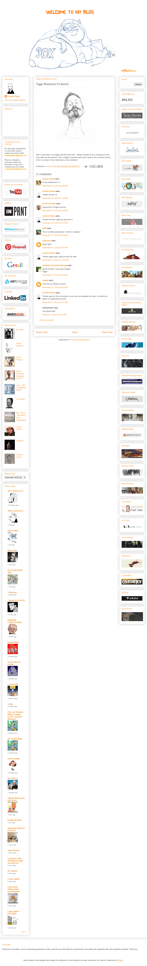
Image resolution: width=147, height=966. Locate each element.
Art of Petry (13, 778)
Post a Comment (46, 320)
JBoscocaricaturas (15, 511)
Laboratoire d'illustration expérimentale (14, 889)
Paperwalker (13, 531)
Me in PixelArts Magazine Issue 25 (20, 374)
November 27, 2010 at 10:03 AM (55, 260)
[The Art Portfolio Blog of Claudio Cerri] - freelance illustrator (15, 715)
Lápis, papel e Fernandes (13, 912)
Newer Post (42, 332)
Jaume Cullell (48, 179)
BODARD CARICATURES (15, 621)
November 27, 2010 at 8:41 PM (55, 287)
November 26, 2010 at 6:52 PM (55, 186)
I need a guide (14, 879)
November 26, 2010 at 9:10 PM (55, 223)
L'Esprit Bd (13, 684)
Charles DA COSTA (16, 600)
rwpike (45, 280)
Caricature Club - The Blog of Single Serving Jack (15, 860)
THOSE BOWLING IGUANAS (16, 799)
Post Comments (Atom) (79, 340)
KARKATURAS (15, 820)
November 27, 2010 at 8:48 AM (55, 235)
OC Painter (12, 871)
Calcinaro (46, 241)
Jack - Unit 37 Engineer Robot (21, 387)
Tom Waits (20, 399)
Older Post (107, 332)
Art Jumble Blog (15, 739)
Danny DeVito (19, 428)
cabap (10, 704)
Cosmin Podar (48, 191)
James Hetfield (19, 344)
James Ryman (14, 850)
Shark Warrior (19, 358)
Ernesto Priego (49, 203)
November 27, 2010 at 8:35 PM (55, 275)
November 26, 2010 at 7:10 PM (55, 198)
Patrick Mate (13, 642)
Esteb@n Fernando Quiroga (54, 265)
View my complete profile (15, 100)
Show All (24, 932)
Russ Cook (12, 550)
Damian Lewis (19, 456)
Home (75, 332)
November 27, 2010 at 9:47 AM (55, 248)
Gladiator (20, 441)
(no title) (19, 330)
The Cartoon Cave (15, 491)
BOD (44, 228)
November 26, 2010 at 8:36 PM (55, 210)
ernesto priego (14, 759)
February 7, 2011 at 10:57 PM (54, 315)
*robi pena (12, 592)
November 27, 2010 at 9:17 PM (55, 302)
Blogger (120, 960)
